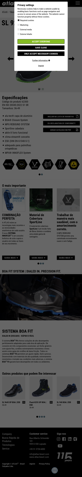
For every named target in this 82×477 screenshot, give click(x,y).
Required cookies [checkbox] (27, 20)
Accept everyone (41, 41)
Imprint (41, 65)
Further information (41, 60)
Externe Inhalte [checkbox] (26, 34)
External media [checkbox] (26, 29)
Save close (41, 47)
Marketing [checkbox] (24, 25)
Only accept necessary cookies (41, 53)
